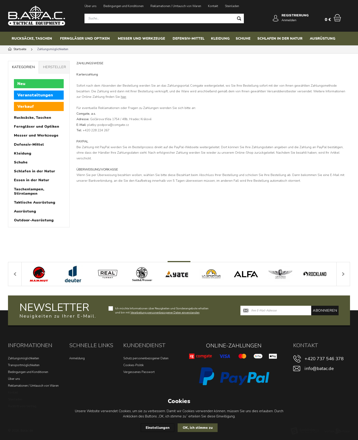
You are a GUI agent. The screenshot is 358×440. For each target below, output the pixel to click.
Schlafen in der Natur (280, 38)
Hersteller (54, 67)
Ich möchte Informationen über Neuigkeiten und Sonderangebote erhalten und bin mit (161, 310)
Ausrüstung (322, 38)
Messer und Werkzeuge (141, 38)
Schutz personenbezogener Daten (145, 358)
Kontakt (213, 6)
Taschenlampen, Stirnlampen (29, 191)
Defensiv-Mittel (189, 38)
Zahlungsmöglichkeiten (23, 358)
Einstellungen (157, 427)
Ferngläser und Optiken (85, 38)
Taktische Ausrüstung (34, 202)
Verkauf (25, 106)
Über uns (90, 6)
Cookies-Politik (133, 365)
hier (123, 97)
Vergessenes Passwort (139, 372)
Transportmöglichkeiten (23, 365)
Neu (21, 83)
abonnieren (325, 310)
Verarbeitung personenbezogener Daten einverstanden (165, 312)
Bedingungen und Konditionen (123, 6)
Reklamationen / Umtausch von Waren (175, 6)
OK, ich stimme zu (198, 427)
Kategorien (23, 67)
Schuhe (243, 38)
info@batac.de (319, 368)
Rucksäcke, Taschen (32, 38)
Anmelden (289, 20)
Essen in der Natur (31, 180)
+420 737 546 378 (324, 359)
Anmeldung (77, 358)
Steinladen (232, 6)
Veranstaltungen (35, 95)
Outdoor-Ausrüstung (34, 220)
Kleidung (220, 38)
